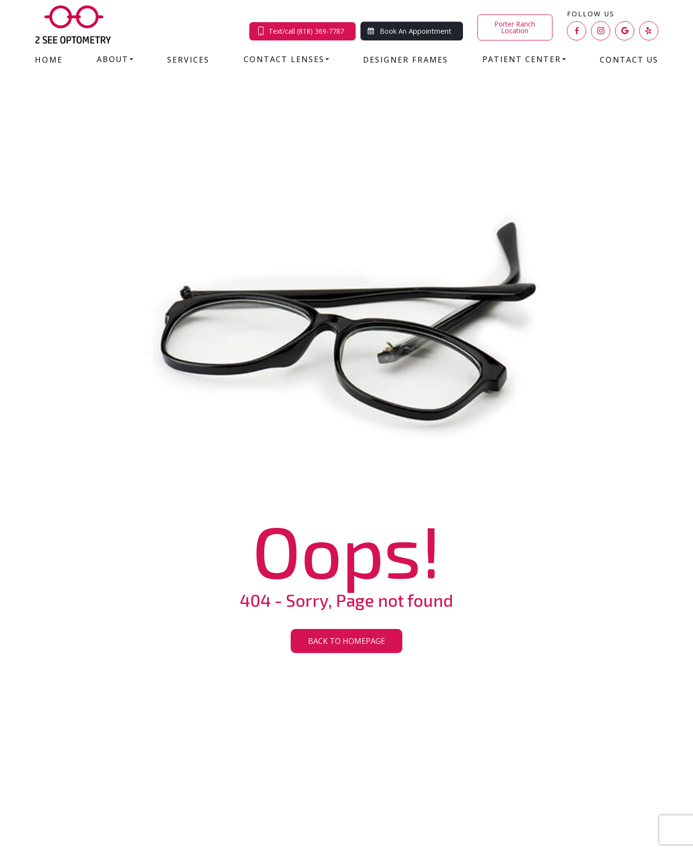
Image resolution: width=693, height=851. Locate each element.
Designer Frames (405, 59)
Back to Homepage (346, 641)
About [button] (115, 59)
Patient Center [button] (524, 59)
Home (49, 59)
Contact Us (629, 59)
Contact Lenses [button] (286, 59)
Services (188, 59)
